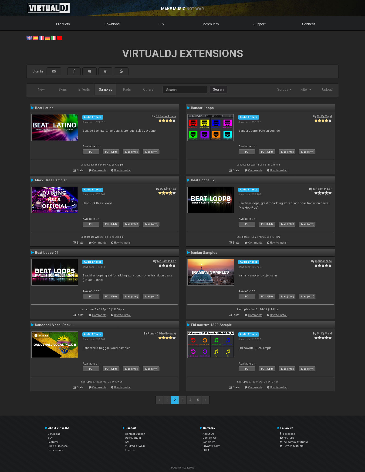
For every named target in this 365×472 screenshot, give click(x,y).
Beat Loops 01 (47, 253)
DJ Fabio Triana (165, 116)
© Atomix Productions (182, 467)
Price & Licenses (58, 446)
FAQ (127, 442)
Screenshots (55, 450)
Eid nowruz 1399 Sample (211, 325)
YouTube (287, 437)
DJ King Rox (168, 188)
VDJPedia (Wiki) (135, 446)
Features (53, 442)
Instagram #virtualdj (294, 442)
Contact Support (135, 433)
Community (210, 24)
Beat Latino (44, 108)
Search (218, 89)
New (41, 89)
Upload (327, 89)
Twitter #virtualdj (292, 446)
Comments (99, 170)
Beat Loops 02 (203, 180)
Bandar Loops (202, 108)
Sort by (284, 89)
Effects (84, 89)
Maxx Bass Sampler (51, 180)
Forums (130, 450)
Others (148, 89)
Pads (127, 89)
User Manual (133, 437)
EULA (206, 450)
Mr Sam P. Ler (322, 188)
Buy (161, 24)
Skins (63, 89)
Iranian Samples (204, 253)
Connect (308, 24)
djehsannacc (323, 261)
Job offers (209, 442)
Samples (105, 89)
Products (63, 24)
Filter (306, 89)
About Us (208, 433)
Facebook (287, 433)
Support (259, 24)
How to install (122, 170)
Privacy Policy (211, 446)
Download (112, 24)
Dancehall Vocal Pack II (54, 325)
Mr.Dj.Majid (324, 116)
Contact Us (209, 437)
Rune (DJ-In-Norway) (162, 333)
